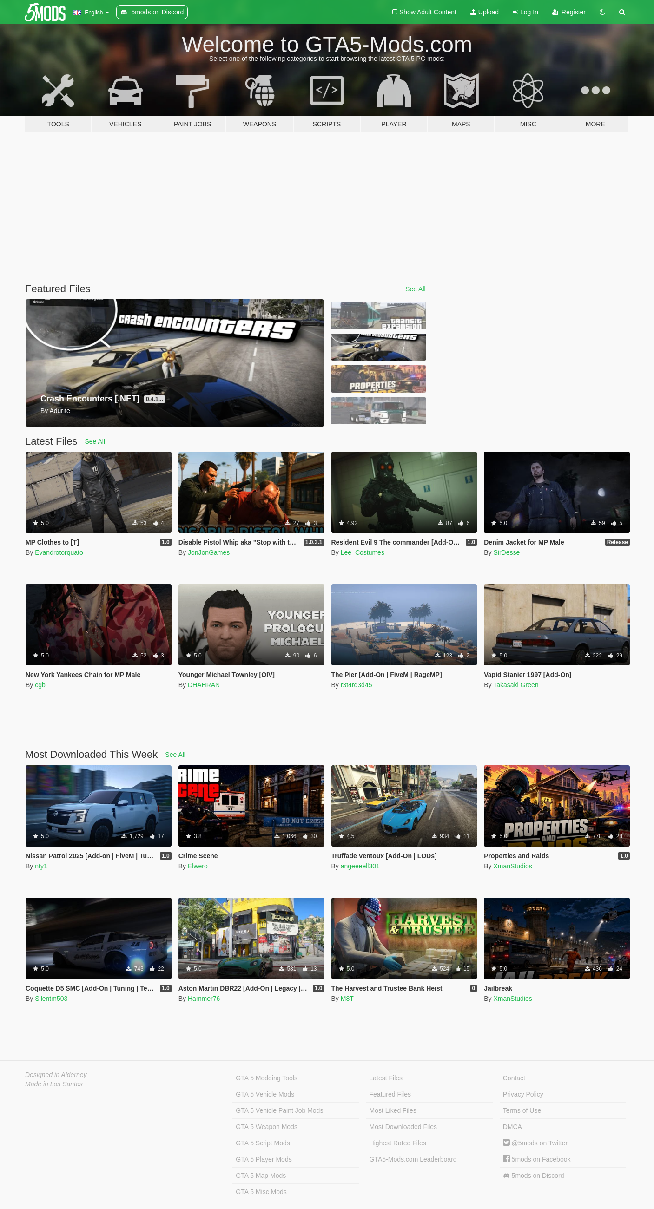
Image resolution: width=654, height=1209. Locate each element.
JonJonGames (209, 552)
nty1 (41, 866)
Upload (484, 12)
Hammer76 (204, 998)
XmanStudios (512, 866)
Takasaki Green (515, 685)
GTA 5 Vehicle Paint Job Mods (279, 1110)
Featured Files (390, 1094)
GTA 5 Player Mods (263, 1159)
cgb (40, 685)
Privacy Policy (523, 1094)
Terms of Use (522, 1110)
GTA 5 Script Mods (263, 1143)
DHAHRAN (204, 685)
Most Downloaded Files (403, 1126)
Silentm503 (51, 998)
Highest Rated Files (398, 1143)
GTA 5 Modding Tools (266, 1078)
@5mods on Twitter (535, 1143)
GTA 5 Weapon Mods (266, 1126)
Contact (514, 1078)
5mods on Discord (533, 1176)
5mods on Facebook (537, 1159)
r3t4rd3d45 (356, 685)
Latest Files (386, 1078)
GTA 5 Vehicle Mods (265, 1094)
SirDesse (506, 552)
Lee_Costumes (362, 552)
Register (569, 12)
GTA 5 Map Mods (261, 1175)
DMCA (512, 1126)
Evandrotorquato (59, 552)
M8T (347, 998)
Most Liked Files (393, 1110)
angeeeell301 (360, 866)
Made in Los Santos (54, 1084)
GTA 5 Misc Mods (261, 1192)
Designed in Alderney (56, 1074)
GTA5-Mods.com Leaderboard (413, 1159)
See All (415, 289)
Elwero (198, 866)
